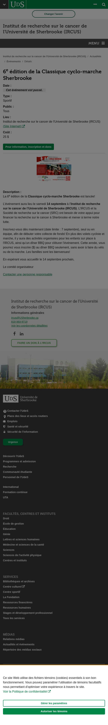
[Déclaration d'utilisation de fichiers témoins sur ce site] (54, 695)
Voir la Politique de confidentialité (25, 691)
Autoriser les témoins (54, 711)
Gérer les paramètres (54, 703)
